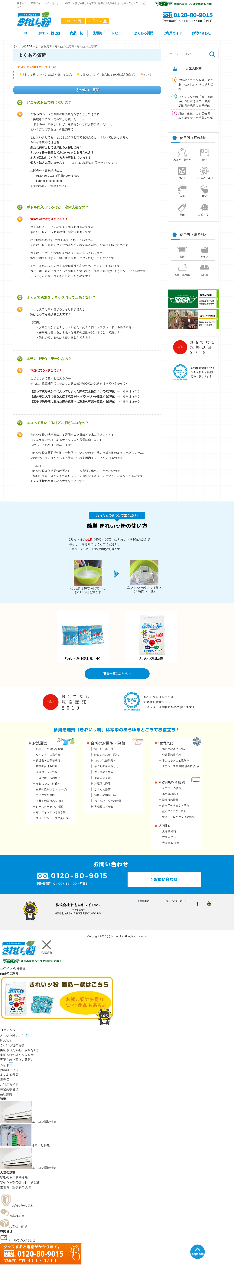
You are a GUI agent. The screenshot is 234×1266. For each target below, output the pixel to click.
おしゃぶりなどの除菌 (107, 800)
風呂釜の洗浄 (170, 793)
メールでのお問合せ (17, 1240)
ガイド (6, 1065)
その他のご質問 (64, 46)
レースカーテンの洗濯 (49, 806)
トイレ (204, 251)
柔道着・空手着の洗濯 (15, 1187)
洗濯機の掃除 (170, 799)
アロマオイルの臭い (48, 777)
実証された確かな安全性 (17, 1055)
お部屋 (204, 269)
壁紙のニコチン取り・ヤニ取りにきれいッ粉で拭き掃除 (195, 84)
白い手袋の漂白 (45, 794)
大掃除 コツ (169, 836)
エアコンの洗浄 (171, 788)
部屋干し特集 (25, 1145)
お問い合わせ (201, 33)
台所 (182, 251)
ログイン (6, 968)
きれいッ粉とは (49, 33)
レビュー (118, 33)
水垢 (182, 191)
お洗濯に (39, 743)
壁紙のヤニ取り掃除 (14, 1177)
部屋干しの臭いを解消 (49, 749)
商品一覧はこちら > (117, 673)
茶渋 (204, 191)
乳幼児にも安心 (103, 806)
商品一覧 (76, 33)
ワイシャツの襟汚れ (48, 754)
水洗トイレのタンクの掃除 (178, 817)
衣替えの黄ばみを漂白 (49, 800)
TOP (25, 33)
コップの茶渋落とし (106, 760)
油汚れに (166, 743)
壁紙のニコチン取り (174, 811)
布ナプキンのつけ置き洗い (52, 812)
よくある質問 (143, 33)
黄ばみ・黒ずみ (182, 154)
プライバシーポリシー (177, 901)
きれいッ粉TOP (22, 46)
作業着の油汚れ (171, 754)
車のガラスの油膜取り (175, 760)
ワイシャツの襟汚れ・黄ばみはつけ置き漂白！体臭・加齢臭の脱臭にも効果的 (195, 101)
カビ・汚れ (204, 209)
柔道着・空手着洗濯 (48, 760)
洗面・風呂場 (182, 269)
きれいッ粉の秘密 (12, 1045)
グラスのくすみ (103, 771)
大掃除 (164, 825)
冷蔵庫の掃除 (102, 783)
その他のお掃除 (171, 782)
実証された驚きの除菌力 (17, 1059)
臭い (204, 154)
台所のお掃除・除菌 (108, 743)
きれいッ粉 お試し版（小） (83, 637)
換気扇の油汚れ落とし (175, 749)
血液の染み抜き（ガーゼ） (52, 789)
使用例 (97, 33)
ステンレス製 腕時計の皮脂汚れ (181, 766)
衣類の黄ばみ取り (47, 766)
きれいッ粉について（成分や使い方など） (47, 74)
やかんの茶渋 (102, 777)
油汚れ (182, 173)
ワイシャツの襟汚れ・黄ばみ (20, 1182)
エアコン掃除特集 (28, 1121)
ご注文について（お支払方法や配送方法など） (108, 74)
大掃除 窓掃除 (170, 842)
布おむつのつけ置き (48, 783)
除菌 (182, 209)
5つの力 (5, 1040)
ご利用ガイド (172, 33)
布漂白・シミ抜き (47, 771)
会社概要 (144, 901)
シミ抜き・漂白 (204, 173)
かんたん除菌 (102, 789)
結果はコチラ (131, 391)
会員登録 (19, 968)
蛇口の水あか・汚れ (106, 754)
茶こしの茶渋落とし (106, 766)
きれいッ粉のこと (14, 1035)
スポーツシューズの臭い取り (53, 818)
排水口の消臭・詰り (106, 794)
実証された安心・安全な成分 (20, 1050)
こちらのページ (40, 114)
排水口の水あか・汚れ (175, 805)
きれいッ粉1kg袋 (151, 637)
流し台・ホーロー (105, 749)
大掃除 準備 (169, 831)
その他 (147, 74)
